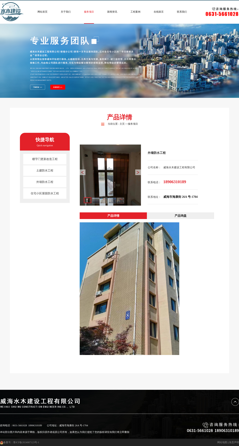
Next (138, 172)
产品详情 (113, 215)
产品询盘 (181, 215)
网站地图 (222, 442)
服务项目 (133, 124)
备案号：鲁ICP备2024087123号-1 (19, 442)
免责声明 (234, 442)
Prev (82, 172)
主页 (122, 124)
